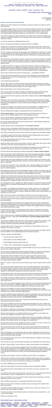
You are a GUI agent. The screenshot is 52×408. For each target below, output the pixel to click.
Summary (23, 403)
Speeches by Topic (36, 402)
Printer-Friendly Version (34, 12)
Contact (37, 5)
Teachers (3, 405)
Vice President (18, 4)
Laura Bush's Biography (6, 402)
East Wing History (23, 406)
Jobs (34, 5)
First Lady (24, 4)
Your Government (20, 5)
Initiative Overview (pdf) (33, 403)
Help (42, 10)
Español (19, 10)
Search (30, 10)
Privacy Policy (36, 10)
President (11, 4)
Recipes (9, 406)
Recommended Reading (12, 405)
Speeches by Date (25, 402)
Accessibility (24, 10)
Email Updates (12, 10)
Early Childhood (44, 403)
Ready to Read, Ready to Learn (12, 403)
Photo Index (29, 405)
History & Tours (7, 5)
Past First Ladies (33, 406)
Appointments (28, 5)
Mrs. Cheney (31, 4)
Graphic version (44, 5)
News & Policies (39, 4)
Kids (13, 5)
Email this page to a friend (20, 400)
